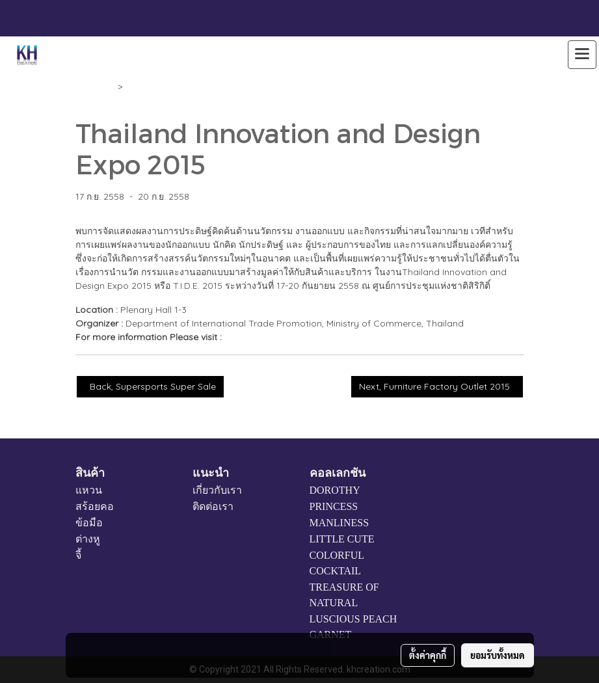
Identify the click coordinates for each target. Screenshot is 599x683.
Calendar (95, 86)
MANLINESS (339, 522)
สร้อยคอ (94, 506)
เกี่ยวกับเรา (217, 490)
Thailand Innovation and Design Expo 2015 (216, 86)
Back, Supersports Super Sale (150, 386)
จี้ (78, 555)
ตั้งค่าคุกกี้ (427, 655)
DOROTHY (335, 490)
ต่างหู (87, 538)
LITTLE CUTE (342, 538)
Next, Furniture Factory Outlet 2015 (437, 386)
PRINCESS (334, 506)
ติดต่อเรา (213, 506)
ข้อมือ (89, 522)
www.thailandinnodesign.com (287, 337)
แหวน (88, 490)
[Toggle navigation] (582, 54)
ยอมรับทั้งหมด (497, 655)
